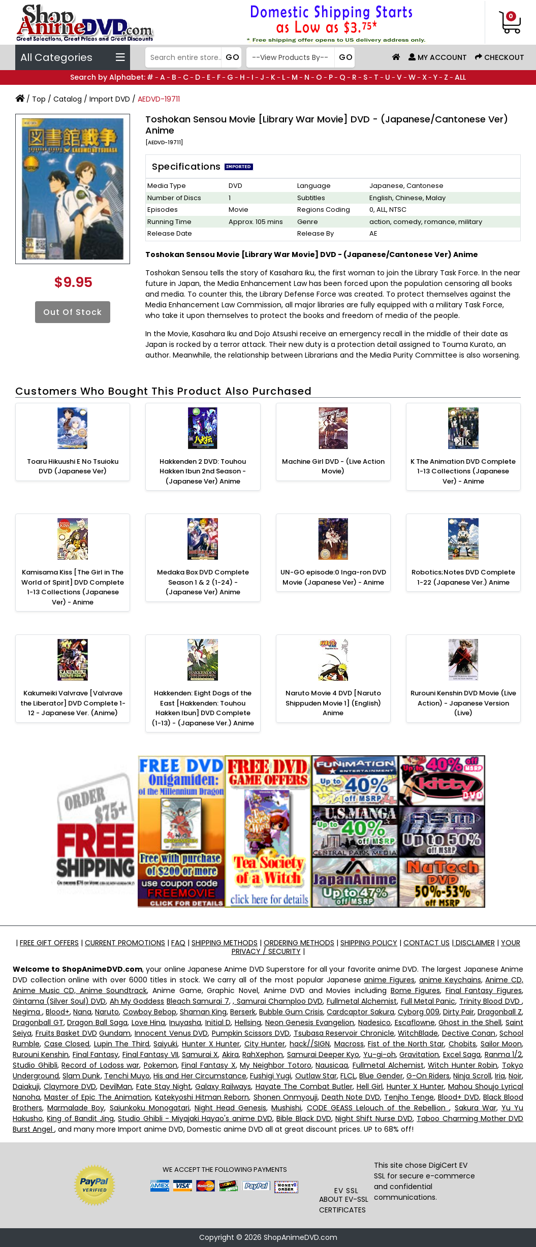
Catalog (67, 99)
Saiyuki (165, 1044)
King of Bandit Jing (80, 1118)
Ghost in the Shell (469, 1022)
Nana (82, 1012)
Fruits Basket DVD (66, 1033)
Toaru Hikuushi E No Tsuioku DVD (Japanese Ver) (72, 466)
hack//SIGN (310, 1044)
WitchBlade (418, 1033)
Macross (349, 1044)
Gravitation (419, 1054)
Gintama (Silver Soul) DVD (59, 1001)
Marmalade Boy (75, 1108)
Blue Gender (380, 1076)
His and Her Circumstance (199, 1076)
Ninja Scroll (472, 1076)
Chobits (462, 1044)
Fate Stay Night (163, 1086)
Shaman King (203, 1012)
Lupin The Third (121, 1044)
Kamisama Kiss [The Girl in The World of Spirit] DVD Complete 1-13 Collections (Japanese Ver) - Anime (72, 587)
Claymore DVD (70, 1086)
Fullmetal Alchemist (362, 1001)
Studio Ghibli (35, 1065)
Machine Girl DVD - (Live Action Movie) (333, 466)
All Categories (72, 57)
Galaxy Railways (223, 1086)
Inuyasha (185, 1022)
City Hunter (265, 1044)
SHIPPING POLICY (368, 943)
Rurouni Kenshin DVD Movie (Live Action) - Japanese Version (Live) (463, 703)
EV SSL (346, 1191)
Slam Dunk (81, 1076)
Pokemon (160, 1065)
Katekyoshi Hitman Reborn (202, 1097)
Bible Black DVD (303, 1118)
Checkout (499, 57)
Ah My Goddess (137, 1001)
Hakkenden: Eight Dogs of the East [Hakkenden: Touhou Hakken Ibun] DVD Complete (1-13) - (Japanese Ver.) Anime (202, 708)
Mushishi (286, 1108)
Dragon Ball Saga (97, 1022)
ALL (460, 77)
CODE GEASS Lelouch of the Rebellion (378, 1108)
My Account (437, 57)
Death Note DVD (351, 1097)
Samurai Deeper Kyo (323, 1054)
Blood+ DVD (458, 1097)
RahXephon (262, 1054)
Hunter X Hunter (211, 1044)
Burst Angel (33, 1129)
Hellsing (248, 1022)
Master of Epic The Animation (97, 1097)
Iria (500, 1076)
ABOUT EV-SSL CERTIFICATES (343, 1204)
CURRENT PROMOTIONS (125, 943)
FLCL (348, 1076)
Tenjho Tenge (409, 1097)
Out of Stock (72, 312)
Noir (515, 1076)
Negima (27, 1012)
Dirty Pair (458, 1012)
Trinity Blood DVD (490, 1001)
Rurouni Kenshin (41, 1054)
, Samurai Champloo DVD (278, 1001)
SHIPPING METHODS (225, 943)
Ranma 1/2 (503, 1054)
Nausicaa (332, 1065)
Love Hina (149, 1022)
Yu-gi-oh (379, 1054)
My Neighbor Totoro (275, 1065)
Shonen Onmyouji (286, 1097)
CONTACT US (426, 943)
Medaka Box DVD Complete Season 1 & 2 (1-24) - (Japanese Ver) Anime (203, 582)
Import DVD (109, 99)
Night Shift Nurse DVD (374, 1118)
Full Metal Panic (428, 1001)
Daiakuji (26, 1086)
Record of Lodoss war (100, 1065)
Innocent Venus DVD (171, 1033)
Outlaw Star (316, 1076)
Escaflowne (415, 1022)
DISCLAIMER (474, 943)
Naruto (107, 1012)
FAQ (178, 943)
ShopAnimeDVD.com (300, 1237)
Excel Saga (462, 1054)
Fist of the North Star (406, 1044)
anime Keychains (450, 980)
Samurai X (200, 1054)
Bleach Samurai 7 (198, 1001)
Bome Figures (415, 990)
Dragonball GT (38, 1022)
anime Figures (389, 980)
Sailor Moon (501, 1044)
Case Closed (67, 1044)
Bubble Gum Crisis (291, 1012)
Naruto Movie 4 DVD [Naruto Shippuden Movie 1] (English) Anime (333, 703)
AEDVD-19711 (159, 99)
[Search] (192, 57)
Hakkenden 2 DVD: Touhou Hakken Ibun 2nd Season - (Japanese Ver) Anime (203, 471)
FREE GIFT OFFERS (49, 943)
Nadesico (374, 1022)
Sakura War (475, 1108)
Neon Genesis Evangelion (309, 1022)
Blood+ (58, 1012)
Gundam (115, 1033)
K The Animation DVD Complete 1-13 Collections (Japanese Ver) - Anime (463, 471)
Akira (230, 1054)
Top (39, 99)
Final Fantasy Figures (484, 990)
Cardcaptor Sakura (360, 1012)
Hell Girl (370, 1086)
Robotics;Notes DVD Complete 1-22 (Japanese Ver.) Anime (463, 577)
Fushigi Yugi (270, 1076)
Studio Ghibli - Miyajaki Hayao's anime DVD (195, 1118)
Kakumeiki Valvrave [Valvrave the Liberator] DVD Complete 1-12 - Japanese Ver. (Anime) (72, 703)
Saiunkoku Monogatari (150, 1108)
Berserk (243, 1012)
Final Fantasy (95, 1054)
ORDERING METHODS (299, 943)
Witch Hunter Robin (462, 1065)
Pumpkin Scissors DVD (251, 1033)
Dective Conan (469, 1033)
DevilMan (116, 1086)
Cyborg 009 (418, 1012)
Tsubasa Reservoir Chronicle (344, 1033)
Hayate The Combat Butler (304, 1086)
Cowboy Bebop (149, 1012)
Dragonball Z (500, 1012)
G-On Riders (428, 1076)
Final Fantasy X (208, 1065)
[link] (346, 1167)
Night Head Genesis (230, 1108)
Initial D (218, 1022)
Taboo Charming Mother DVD (470, 1118)
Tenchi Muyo (127, 1076)
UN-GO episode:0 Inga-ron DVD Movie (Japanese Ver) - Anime (333, 577)
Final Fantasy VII (150, 1054)
